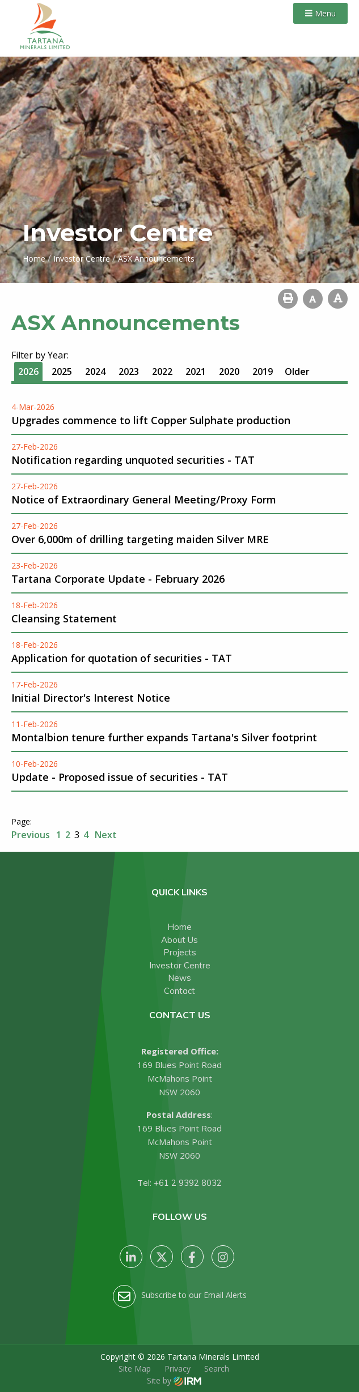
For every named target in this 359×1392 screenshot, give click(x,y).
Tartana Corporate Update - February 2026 (118, 579)
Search (216, 1368)
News (179, 977)
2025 (62, 371)
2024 (95, 371)
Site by (174, 1380)
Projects (179, 952)
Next (104, 835)
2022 (162, 371)
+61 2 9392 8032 (188, 1182)
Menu (320, 13)
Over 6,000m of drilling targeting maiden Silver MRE (140, 539)
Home (179, 926)
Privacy (177, 1368)
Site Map (135, 1368)
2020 (229, 371)
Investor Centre (179, 965)
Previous (31, 835)
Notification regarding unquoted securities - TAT (133, 460)
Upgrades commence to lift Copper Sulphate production (150, 420)
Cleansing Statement (64, 618)
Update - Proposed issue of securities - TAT (119, 777)
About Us (179, 939)
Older (297, 371)
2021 (195, 371)
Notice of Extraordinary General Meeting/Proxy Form (143, 499)
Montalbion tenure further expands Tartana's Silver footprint (164, 737)
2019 (262, 371)
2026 (28, 371)
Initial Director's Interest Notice (90, 697)
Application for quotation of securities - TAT (121, 658)
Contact (179, 990)
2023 (129, 371)
